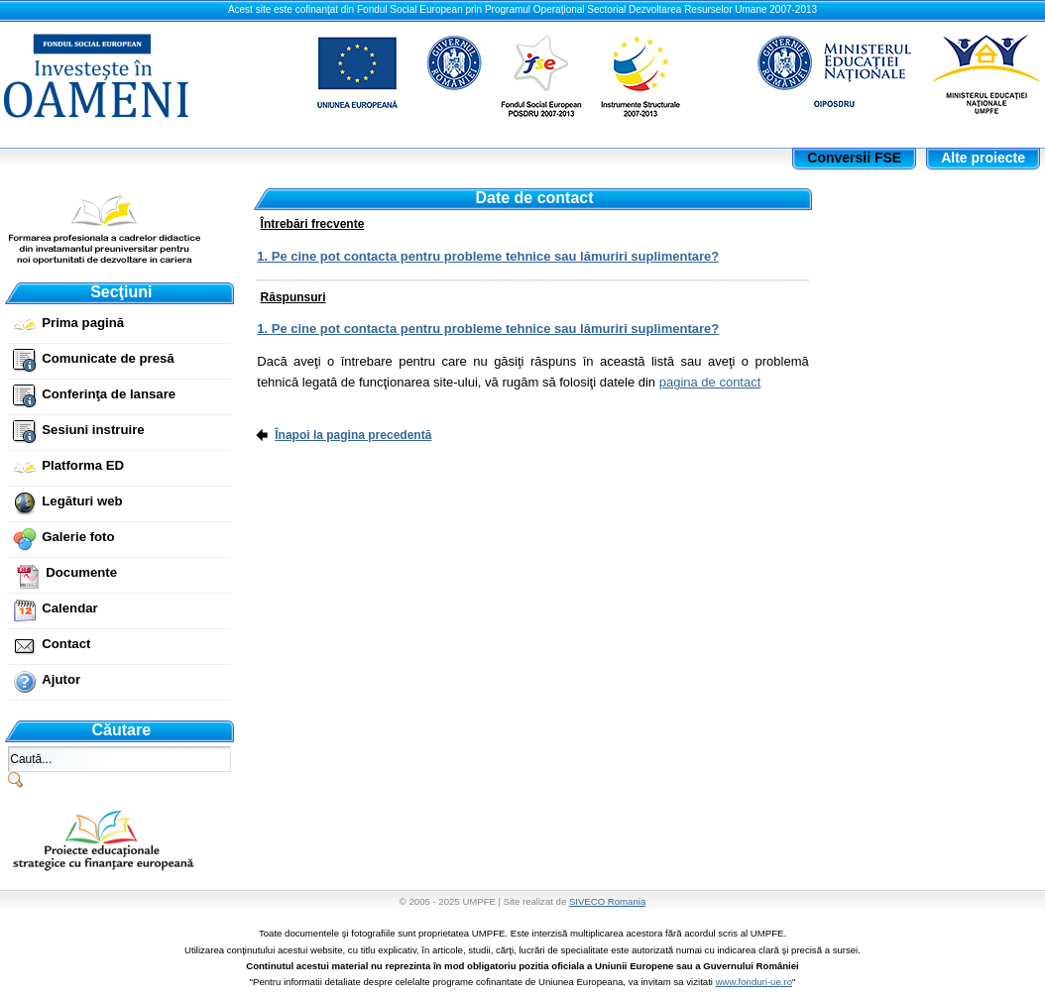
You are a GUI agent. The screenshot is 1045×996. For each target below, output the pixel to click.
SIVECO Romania (607, 901)
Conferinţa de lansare (108, 394)
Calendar (69, 608)
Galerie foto (78, 536)
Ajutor (61, 679)
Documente (81, 572)
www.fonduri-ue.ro (754, 981)
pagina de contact (710, 382)
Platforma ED (83, 465)
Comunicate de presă (108, 358)
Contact (66, 643)
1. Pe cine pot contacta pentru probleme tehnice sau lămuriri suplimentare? (488, 256)
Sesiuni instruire (93, 429)
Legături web (82, 501)
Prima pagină (83, 322)
